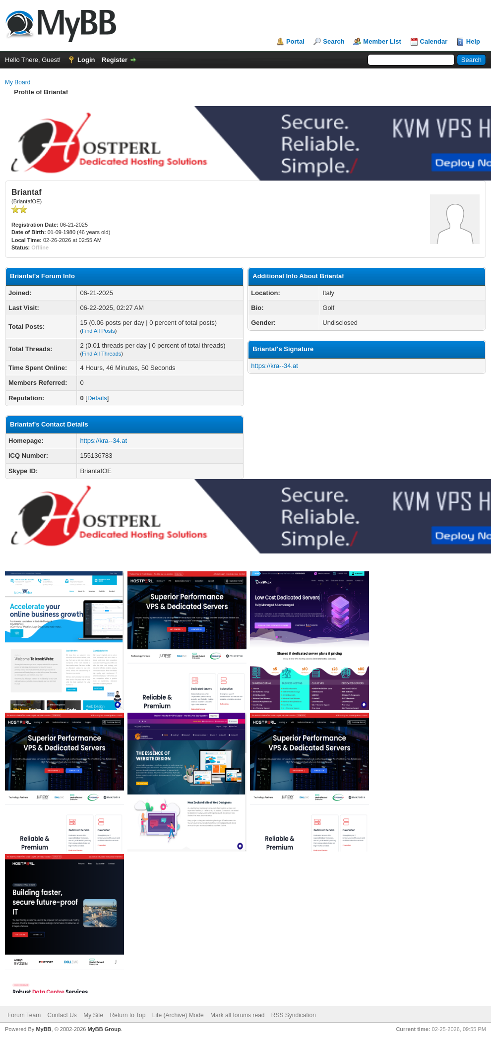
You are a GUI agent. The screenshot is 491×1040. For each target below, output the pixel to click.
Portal (295, 41)
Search (333, 41)
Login (86, 59)
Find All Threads (101, 354)
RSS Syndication (293, 1015)
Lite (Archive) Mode (178, 1015)
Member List (382, 41)
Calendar (434, 41)
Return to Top (128, 1015)
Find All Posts (98, 331)
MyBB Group (104, 1029)
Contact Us (61, 1015)
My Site (93, 1015)
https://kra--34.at (103, 440)
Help (473, 41)
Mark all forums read (237, 1015)
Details (97, 398)
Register (114, 59)
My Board (17, 82)
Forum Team (24, 1015)
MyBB (43, 1029)
